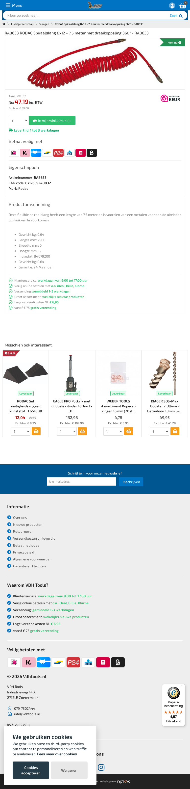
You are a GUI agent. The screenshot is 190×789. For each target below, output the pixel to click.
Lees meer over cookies (57, 754)
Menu (14, 5)
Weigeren (69, 770)
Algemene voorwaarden (29, 559)
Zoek (176, 16)
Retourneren (20, 531)
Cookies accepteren (31, 770)
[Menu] (182, 687)
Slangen (44, 24)
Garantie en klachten (26, 566)
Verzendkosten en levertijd (31, 538)
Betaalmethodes (23, 545)
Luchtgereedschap (22, 24)
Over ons (17, 517)
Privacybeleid (20, 552)
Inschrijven (131, 482)
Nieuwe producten (24, 524)
